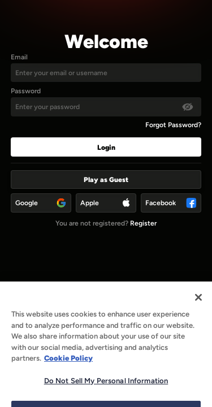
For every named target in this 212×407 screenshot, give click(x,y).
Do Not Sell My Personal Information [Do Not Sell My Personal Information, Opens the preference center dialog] (106, 388)
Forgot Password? (173, 124)
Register (143, 223)
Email (19, 57)
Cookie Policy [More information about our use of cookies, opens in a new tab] (68, 366)
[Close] (198, 305)
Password (26, 90)
